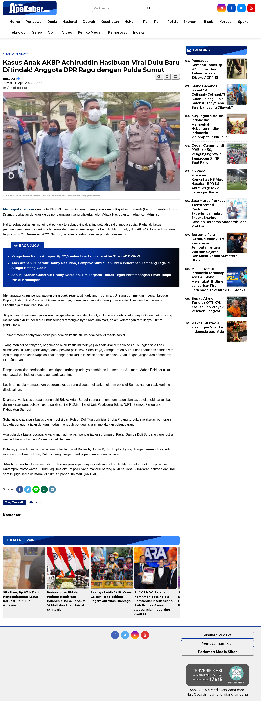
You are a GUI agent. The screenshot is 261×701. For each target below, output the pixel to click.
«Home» (9, 53)
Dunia (52, 22)
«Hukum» (22, 53)
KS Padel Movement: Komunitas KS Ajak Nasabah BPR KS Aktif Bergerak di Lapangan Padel (207, 181)
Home (15, 22)
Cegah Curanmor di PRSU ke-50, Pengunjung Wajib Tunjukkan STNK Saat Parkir (207, 154)
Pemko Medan (90, 32)
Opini (52, 32)
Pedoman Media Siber (217, 652)
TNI (145, 22)
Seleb (37, 32)
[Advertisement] (216, 375)
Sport (243, 22)
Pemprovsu (117, 32)
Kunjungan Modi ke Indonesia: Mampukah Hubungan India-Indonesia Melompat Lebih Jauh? (210, 126)
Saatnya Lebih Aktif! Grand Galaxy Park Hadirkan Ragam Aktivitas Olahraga (111, 597)
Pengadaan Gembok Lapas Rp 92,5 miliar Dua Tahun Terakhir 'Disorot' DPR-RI (75, 256)
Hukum (131, 22)
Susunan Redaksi (217, 635)
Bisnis (209, 22)
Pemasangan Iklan (217, 643)
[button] (175, 76)
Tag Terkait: (14, 502)
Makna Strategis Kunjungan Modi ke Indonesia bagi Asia (207, 327)
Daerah (89, 22)
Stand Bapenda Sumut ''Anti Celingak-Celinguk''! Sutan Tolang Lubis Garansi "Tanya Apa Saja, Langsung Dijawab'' (212, 96)
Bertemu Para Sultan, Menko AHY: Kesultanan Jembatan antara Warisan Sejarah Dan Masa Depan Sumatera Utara (214, 247)
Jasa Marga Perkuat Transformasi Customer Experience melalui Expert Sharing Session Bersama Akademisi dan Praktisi (219, 213)
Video (67, 32)
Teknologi (18, 32)
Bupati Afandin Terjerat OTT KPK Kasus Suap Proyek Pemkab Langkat (207, 305)
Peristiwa (34, 22)
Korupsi (225, 22)
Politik (172, 22)
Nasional (70, 22)
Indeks (139, 32)
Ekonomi (191, 22)
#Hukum (35, 502)
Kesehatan (110, 22)
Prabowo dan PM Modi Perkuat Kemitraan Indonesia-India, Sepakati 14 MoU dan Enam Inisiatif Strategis (67, 601)
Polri (158, 22)
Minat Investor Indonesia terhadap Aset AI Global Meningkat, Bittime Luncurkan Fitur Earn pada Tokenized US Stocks (218, 279)
